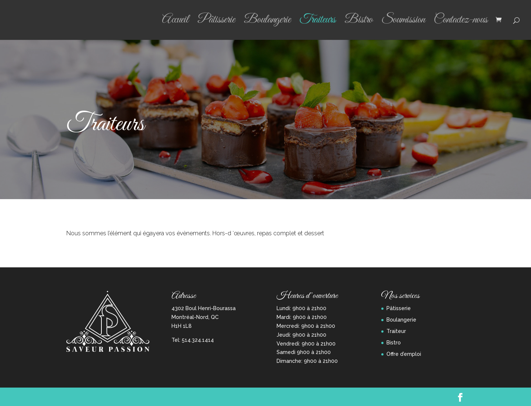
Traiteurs (317, 22)
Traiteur (396, 331)
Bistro (358, 22)
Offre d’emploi (403, 354)
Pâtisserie (216, 22)
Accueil (175, 22)
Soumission (403, 22)
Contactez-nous (460, 22)
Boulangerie (267, 22)
